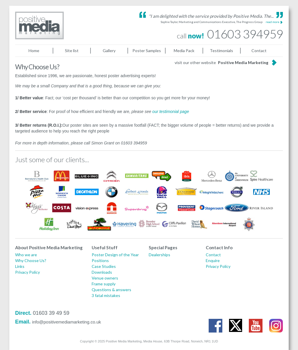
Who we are (26, 254)
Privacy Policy (27, 272)
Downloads (102, 272)
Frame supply (104, 283)
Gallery (109, 50)
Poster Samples (146, 50)
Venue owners (105, 277)
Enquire (213, 260)
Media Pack (184, 50)
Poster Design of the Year (115, 254)
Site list (72, 50)
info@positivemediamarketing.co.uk (66, 321)
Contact (259, 50)
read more (272, 22)
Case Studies (104, 266)
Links (19, 266)
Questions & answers (111, 289)
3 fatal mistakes (106, 295)
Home (34, 50)
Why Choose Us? (30, 260)
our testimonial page (170, 111)
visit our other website (221, 62)
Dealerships (159, 254)
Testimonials (221, 50)
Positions (100, 260)
